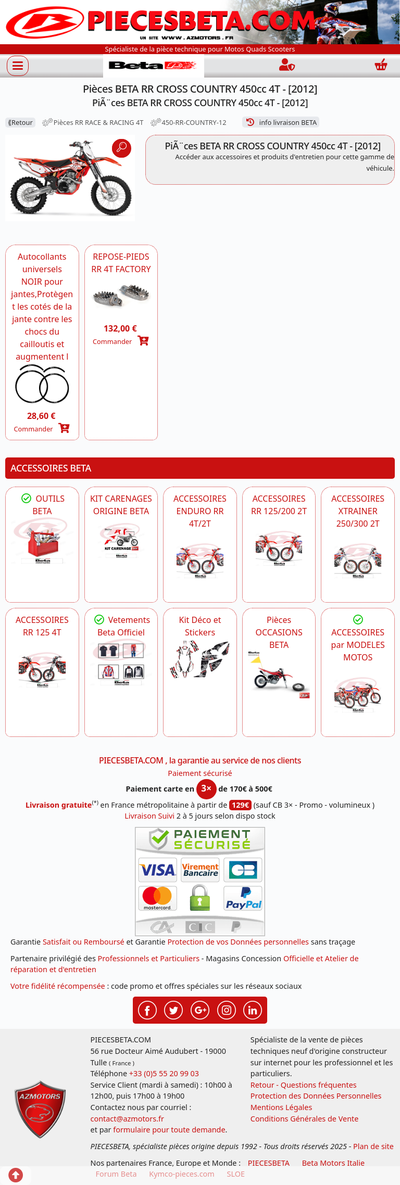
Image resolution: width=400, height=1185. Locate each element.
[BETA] (358, 695)
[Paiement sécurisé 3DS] (200, 881)
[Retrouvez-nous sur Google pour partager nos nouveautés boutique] (200, 1009)
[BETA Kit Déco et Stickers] (200, 659)
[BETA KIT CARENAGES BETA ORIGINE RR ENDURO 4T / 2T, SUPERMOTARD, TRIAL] (121, 540)
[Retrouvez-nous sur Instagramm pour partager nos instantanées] (226, 1009)
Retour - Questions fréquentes (304, 1085)
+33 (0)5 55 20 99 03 (164, 1073)
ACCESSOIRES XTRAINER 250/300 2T (357, 511)
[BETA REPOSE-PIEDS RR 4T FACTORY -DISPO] (121, 296)
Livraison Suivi (149, 816)
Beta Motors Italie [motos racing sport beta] (333, 1163)
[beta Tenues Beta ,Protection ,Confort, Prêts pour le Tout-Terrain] (121, 662)
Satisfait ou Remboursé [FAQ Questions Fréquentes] (83, 942)
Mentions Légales (281, 1107)
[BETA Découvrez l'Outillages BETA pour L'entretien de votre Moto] (42, 540)
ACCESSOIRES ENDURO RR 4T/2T (200, 511)
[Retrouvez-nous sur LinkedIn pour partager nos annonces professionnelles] (252, 1009)
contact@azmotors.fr (127, 1119)
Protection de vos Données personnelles (238, 942)
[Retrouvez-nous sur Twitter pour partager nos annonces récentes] (173, 1009)
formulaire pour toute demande (169, 1130)
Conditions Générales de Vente (305, 1119)
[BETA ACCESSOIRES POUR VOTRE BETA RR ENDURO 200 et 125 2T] (279, 548)
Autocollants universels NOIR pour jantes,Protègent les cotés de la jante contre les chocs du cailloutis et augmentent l (42, 306)
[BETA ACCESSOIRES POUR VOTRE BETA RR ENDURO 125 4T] (42, 670)
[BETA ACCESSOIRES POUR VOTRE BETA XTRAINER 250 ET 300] (358, 561)
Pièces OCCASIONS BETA (278, 632)
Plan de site (373, 1146)
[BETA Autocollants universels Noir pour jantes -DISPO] (42, 383)
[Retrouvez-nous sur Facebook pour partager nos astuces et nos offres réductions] (147, 1009)
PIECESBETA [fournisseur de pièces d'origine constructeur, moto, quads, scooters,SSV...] (269, 1163)
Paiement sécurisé (200, 773)
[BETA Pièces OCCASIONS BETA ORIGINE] (279, 674)
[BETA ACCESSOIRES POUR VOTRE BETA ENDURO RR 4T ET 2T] (200, 561)
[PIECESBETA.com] (153, 66)
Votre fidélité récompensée (57, 986)
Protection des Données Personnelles (316, 1096)
